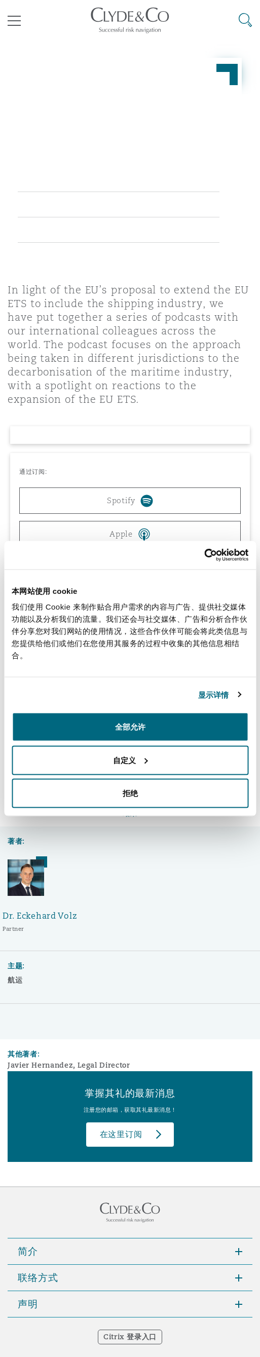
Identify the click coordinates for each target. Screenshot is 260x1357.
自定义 (130, 760)
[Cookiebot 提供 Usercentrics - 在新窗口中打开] (204, 555)
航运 (15, 980)
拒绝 (130, 793)
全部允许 (130, 727)
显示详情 (213, 694)
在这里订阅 (121, 1134)
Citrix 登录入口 (130, 1336)
